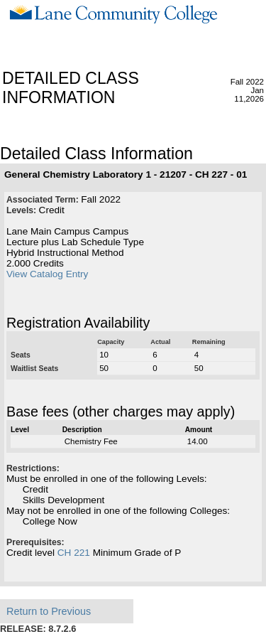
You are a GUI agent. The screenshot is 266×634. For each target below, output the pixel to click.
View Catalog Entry (47, 274)
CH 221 (73, 552)
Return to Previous (48, 611)
